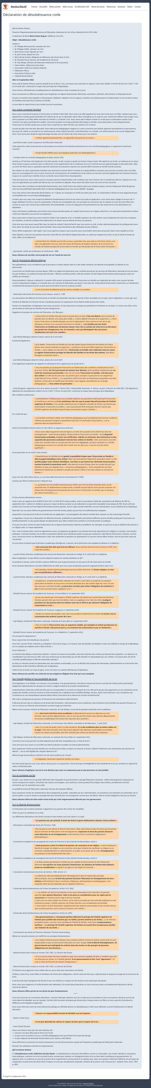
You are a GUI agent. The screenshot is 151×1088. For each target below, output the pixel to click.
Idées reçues (68, 6)
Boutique (121, 6)
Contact (138, 6)
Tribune (34, 6)
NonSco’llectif (19, 6)
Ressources (111, 6)
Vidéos (130, 6)
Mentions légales (88, 1083)
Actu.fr (59, 610)
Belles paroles (55, 6)
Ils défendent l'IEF (82, 6)
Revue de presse (98, 6)
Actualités (43, 6)
